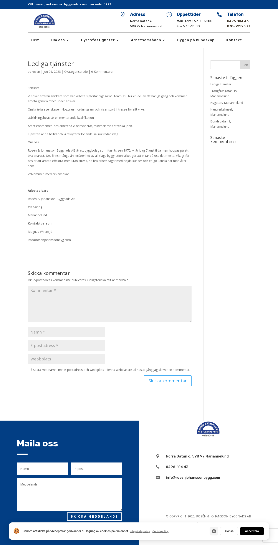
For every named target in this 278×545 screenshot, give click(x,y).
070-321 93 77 (238, 26)
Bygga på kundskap (196, 40)
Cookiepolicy (160, 531)
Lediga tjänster (220, 84)
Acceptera (252, 531)
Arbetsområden (146, 40)
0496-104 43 (238, 21)
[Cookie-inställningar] (214, 531)
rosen (36, 71)
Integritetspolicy (140, 531)
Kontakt (234, 40)
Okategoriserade (76, 71)
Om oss (58, 40)
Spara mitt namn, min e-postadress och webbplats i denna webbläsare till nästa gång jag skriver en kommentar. (111, 370)
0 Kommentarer (102, 71)
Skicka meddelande (94, 517)
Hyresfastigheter (98, 40)
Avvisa (229, 531)
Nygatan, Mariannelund (226, 103)
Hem (35, 40)
